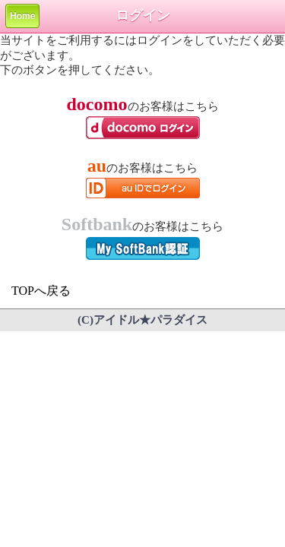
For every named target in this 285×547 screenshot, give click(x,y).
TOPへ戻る (41, 290)
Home (22, 16)
